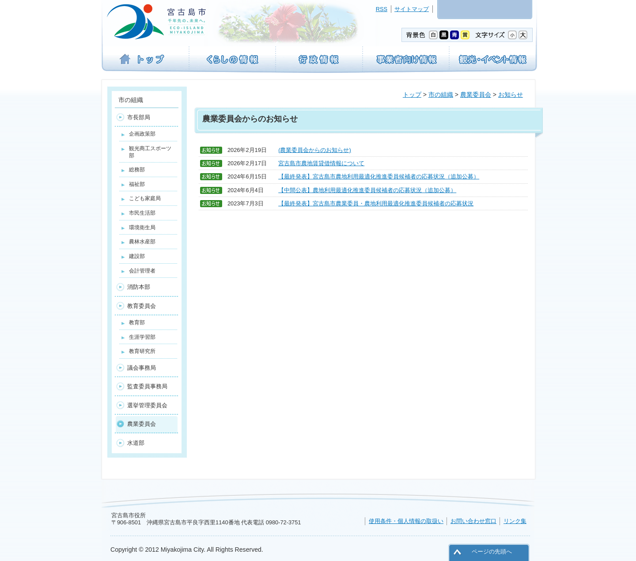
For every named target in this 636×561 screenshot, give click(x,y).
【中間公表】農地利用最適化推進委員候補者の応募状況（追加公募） (367, 190)
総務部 (137, 170)
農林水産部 (142, 242)
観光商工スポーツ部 (150, 152)
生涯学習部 (142, 337)
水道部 (135, 443)
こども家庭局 (145, 198)
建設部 (137, 256)
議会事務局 (141, 367)
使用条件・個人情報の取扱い (406, 521)
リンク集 (515, 521)
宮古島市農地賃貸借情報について (321, 163)
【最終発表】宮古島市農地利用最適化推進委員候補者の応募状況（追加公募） (378, 176)
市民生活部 (142, 213)
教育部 (137, 322)
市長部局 (138, 117)
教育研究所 (142, 351)
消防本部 (138, 287)
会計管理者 (142, 271)
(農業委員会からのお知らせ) (314, 150)
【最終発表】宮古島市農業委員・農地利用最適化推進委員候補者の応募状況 (375, 203)
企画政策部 (142, 134)
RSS (381, 9)
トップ (412, 94)
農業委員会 (475, 94)
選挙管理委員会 (147, 405)
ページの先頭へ (492, 551)
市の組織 (440, 94)
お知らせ (510, 94)
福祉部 (137, 184)
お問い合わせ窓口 (473, 521)
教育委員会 (141, 306)
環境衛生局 (142, 227)
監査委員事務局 (147, 386)
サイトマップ (411, 9)
